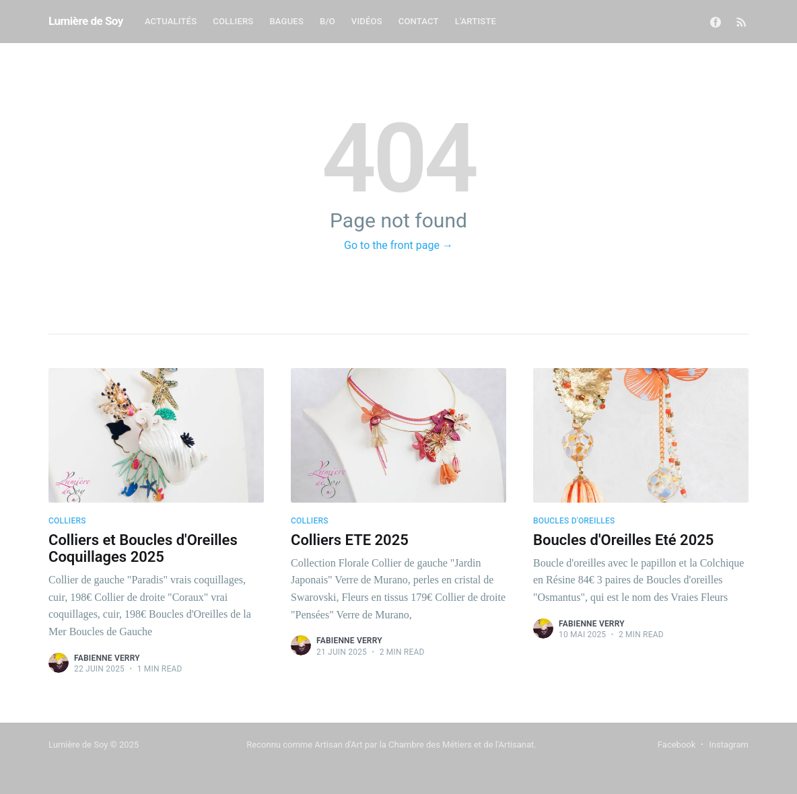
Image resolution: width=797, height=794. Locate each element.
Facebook (676, 744)
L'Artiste (475, 21)
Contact (418, 21)
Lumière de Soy (85, 21)
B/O (327, 21)
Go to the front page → (398, 245)
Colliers (233, 21)
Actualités (171, 21)
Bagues (286, 21)
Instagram (729, 744)
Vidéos (366, 21)
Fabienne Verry (107, 658)
